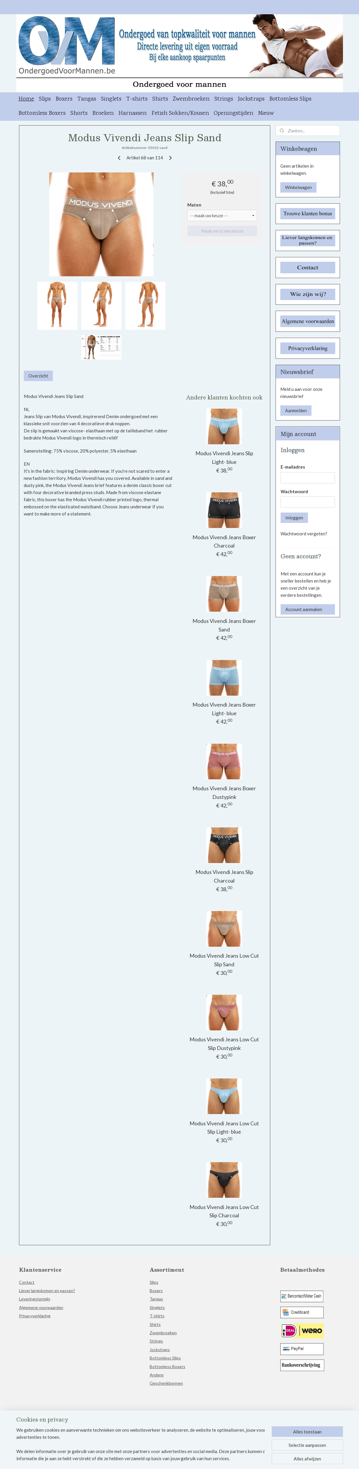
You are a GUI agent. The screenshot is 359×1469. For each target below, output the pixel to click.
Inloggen (294, 517)
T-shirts (137, 99)
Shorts (79, 113)
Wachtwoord (294, 491)
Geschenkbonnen (166, 1383)
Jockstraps (251, 99)
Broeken (103, 113)
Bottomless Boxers (42, 113)
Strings (223, 99)
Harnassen (132, 113)
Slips (45, 99)
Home (26, 99)
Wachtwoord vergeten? (304, 533)
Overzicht (38, 375)
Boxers (64, 99)
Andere (157, 1374)
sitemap (168, 1458)
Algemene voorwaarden (41, 1307)
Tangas (86, 99)
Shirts (160, 99)
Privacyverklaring (34, 1315)
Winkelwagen (298, 187)
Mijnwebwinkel (247, 1458)
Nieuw (266, 113)
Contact (26, 1282)
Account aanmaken (303, 609)
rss (178, 1458)
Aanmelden (296, 410)
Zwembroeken (191, 99)
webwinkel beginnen (199, 1458)
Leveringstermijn (34, 1298)
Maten (194, 204)
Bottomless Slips (290, 99)
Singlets (111, 99)
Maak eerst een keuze (222, 231)
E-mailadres (293, 466)
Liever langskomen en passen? (47, 1290)
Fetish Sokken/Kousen (180, 113)
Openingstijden (233, 113)
